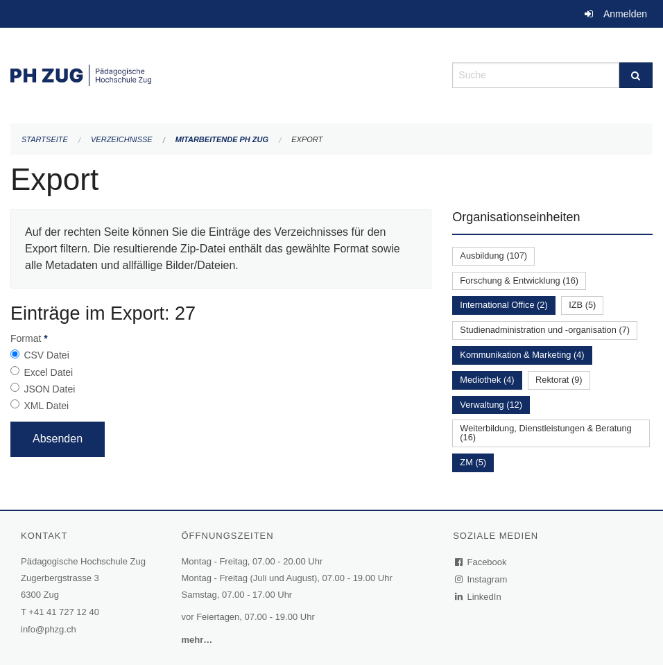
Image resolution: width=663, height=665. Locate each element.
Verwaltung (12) (491, 404)
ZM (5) (473, 462)
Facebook (481, 562)
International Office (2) (503, 305)
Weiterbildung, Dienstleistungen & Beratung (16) (545, 432)
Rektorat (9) (559, 379)
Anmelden (625, 13)
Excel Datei (48, 372)
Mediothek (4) (487, 379)
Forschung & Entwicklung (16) (519, 280)
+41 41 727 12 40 (63, 612)
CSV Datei (46, 355)
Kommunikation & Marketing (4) (522, 354)
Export (306, 139)
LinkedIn (478, 596)
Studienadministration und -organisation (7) (545, 330)
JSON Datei (49, 389)
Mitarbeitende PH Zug (221, 139)
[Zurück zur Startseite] (220, 74)
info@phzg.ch (48, 629)
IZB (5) (582, 305)
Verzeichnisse (122, 139)
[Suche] (636, 75)
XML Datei (46, 405)
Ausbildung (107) (493, 255)
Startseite (44, 139)
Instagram (481, 579)
